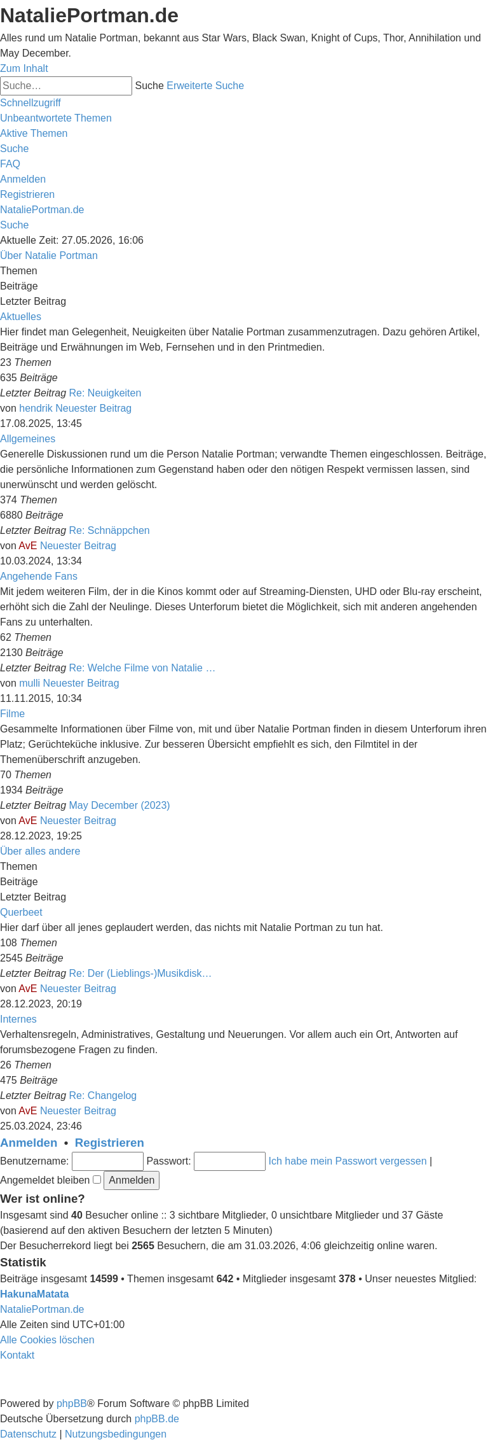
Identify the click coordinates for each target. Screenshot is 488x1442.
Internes (18, 1019)
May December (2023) (119, 805)
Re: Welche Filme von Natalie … (142, 667)
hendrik (35, 408)
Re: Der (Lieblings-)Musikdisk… (140, 973)
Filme (12, 713)
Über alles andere (40, 851)
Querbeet (21, 912)
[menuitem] (56, 118)
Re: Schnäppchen (109, 530)
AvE (27, 545)
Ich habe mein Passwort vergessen (348, 1161)
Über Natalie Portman (49, 255)
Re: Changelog (103, 1095)
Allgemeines (27, 438)
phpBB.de (157, 1418)
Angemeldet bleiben (50, 1180)
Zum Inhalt (24, 68)
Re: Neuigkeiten (105, 393)
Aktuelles (20, 316)
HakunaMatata (34, 1294)
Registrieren (109, 1142)
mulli (29, 683)
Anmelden (28, 1142)
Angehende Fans (39, 576)
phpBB (72, 1403)
